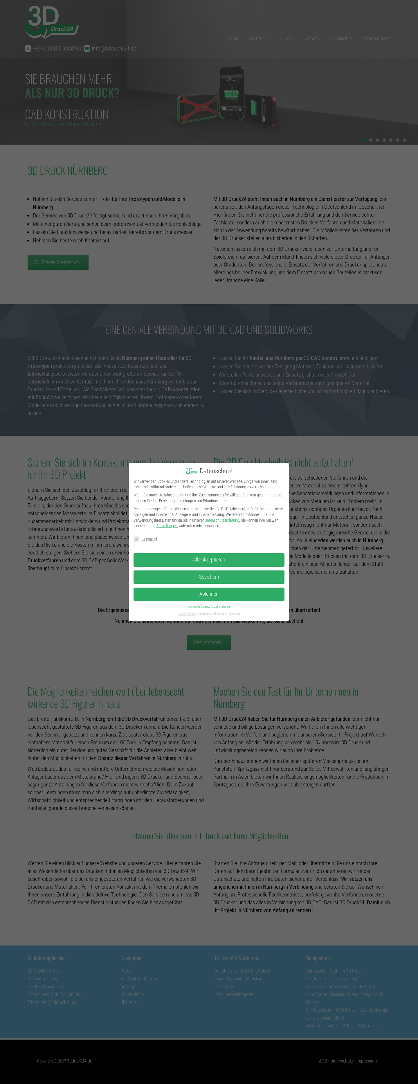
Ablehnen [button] (209, 592)
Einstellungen (167, 523)
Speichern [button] (209, 575)
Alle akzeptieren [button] (209, 558)
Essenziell (145, 537)
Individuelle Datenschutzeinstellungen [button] (209, 604)
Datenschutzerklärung (222, 518)
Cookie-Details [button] (186, 611)
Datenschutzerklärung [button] (211, 611)
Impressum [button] (233, 611)
